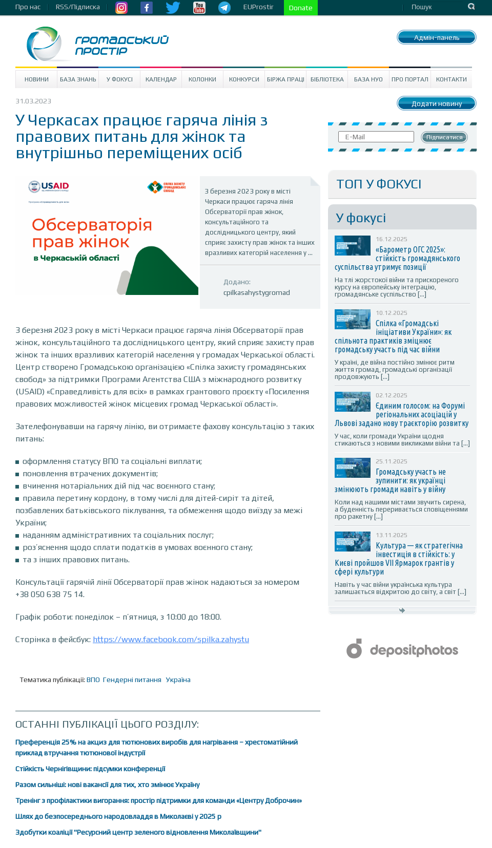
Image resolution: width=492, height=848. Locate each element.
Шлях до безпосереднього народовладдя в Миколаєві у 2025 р (118, 816)
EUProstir (258, 7)
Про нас (27, 7)
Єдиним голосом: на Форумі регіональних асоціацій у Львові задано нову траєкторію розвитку (401, 414)
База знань (78, 79)
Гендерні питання (132, 679)
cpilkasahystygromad (256, 292)
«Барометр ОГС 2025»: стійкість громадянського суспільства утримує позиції (397, 258)
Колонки (202, 79)
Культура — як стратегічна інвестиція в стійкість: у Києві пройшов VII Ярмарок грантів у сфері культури (399, 558)
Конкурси (244, 79)
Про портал (410, 79)
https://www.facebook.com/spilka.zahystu (171, 639)
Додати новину (437, 103)
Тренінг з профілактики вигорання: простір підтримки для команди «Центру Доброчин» (158, 800)
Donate (301, 8)
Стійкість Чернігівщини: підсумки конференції (90, 769)
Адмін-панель (437, 37)
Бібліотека (327, 79)
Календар (161, 79)
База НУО (368, 79)
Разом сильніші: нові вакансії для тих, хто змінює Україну (107, 784)
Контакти (451, 79)
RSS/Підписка (78, 7)
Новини (37, 79)
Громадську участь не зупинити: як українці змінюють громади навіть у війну (390, 480)
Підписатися (444, 137)
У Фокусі (120, 79)
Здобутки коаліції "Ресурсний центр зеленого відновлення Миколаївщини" (138, 832)
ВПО (93, 679)
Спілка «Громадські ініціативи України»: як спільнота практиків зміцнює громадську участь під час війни (393, 336)
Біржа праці (285, 79)
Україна (178, 679)
